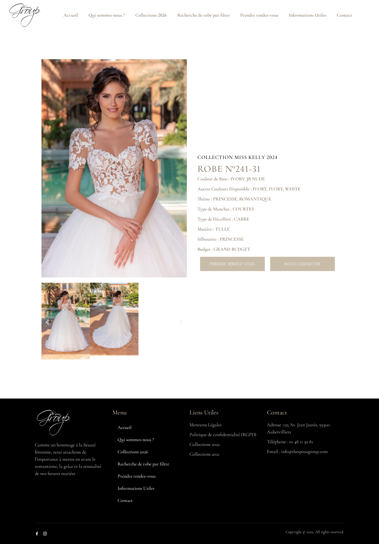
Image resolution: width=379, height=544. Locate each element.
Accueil (70, 15)
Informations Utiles (307, 15)
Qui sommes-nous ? (107, 15)
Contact (344, 15)
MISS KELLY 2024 (256, 157)
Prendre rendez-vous (259, 15)
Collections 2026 (151, 15)
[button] (47, 322)
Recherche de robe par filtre (203, 15)
